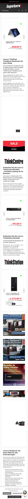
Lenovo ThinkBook (7, 83)
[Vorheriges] (4, 36)
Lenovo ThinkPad (7, 75)
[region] (14, 37)
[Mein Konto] (22, 10)
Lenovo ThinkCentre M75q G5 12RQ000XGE (13, 219)
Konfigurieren (7, 493)
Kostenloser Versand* (15, 1)
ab (16, 46)
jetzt (18, 130)
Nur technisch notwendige (19, 493)
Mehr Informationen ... (14, 490)
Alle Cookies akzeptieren (14, 496)
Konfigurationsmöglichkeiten (14, 189)
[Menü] (5, 10)
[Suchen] (19, 10)
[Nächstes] (24, 36)
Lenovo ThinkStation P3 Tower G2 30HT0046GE (12, 294)
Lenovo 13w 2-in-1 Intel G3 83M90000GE (13, 42)
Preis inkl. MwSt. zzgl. (15, 48)
